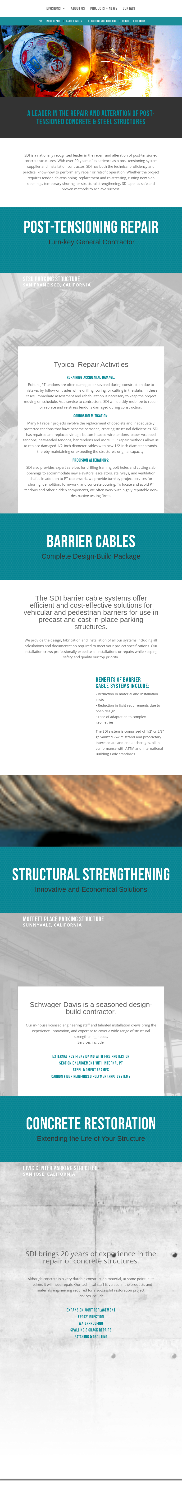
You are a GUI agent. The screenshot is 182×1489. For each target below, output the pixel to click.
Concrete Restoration (134, 21)
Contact (129, 8)
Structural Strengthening (102, 21)
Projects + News (104, 8)
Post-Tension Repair (49, 21)
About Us (78, 8)
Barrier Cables (74, 21)
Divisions (53, 8)
